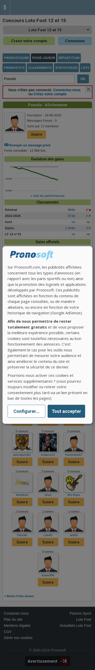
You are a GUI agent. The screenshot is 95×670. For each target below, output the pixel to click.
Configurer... (26, 411)
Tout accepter (66, 411)
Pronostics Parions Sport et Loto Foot (33, 7)
